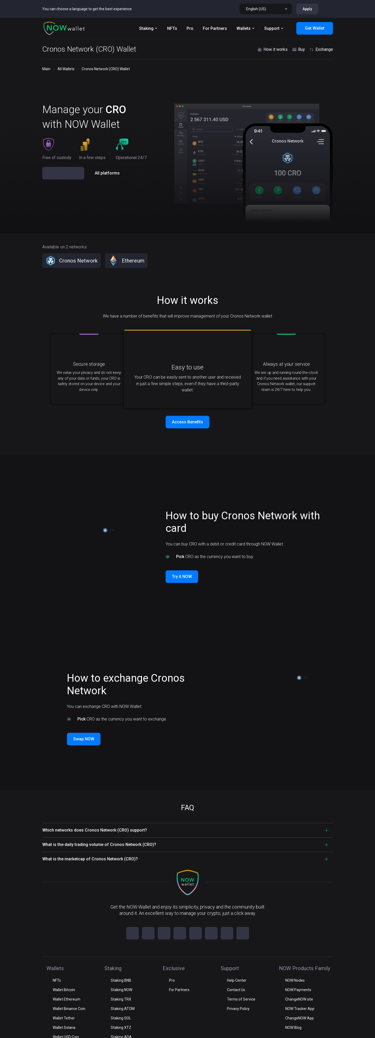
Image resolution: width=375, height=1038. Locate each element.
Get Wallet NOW (64, 130)
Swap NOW (83, 723)
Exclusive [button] (55, 966)
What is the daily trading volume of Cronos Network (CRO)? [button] (99, 829)
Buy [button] (298, 31)
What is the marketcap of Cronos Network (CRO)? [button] (90, 843)
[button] (64, 10)
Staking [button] (53, 952)
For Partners (215, 10)
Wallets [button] (53, 938)
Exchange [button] (321, 31)
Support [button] (54, 981)
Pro (190, 10)
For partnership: (299, 1029)
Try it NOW (182, 561)
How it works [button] (272, 31)
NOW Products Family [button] (67, 995)
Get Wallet (314, 10)
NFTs (172, 10)
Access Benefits (187, 406)
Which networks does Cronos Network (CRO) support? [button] (94, 814)
